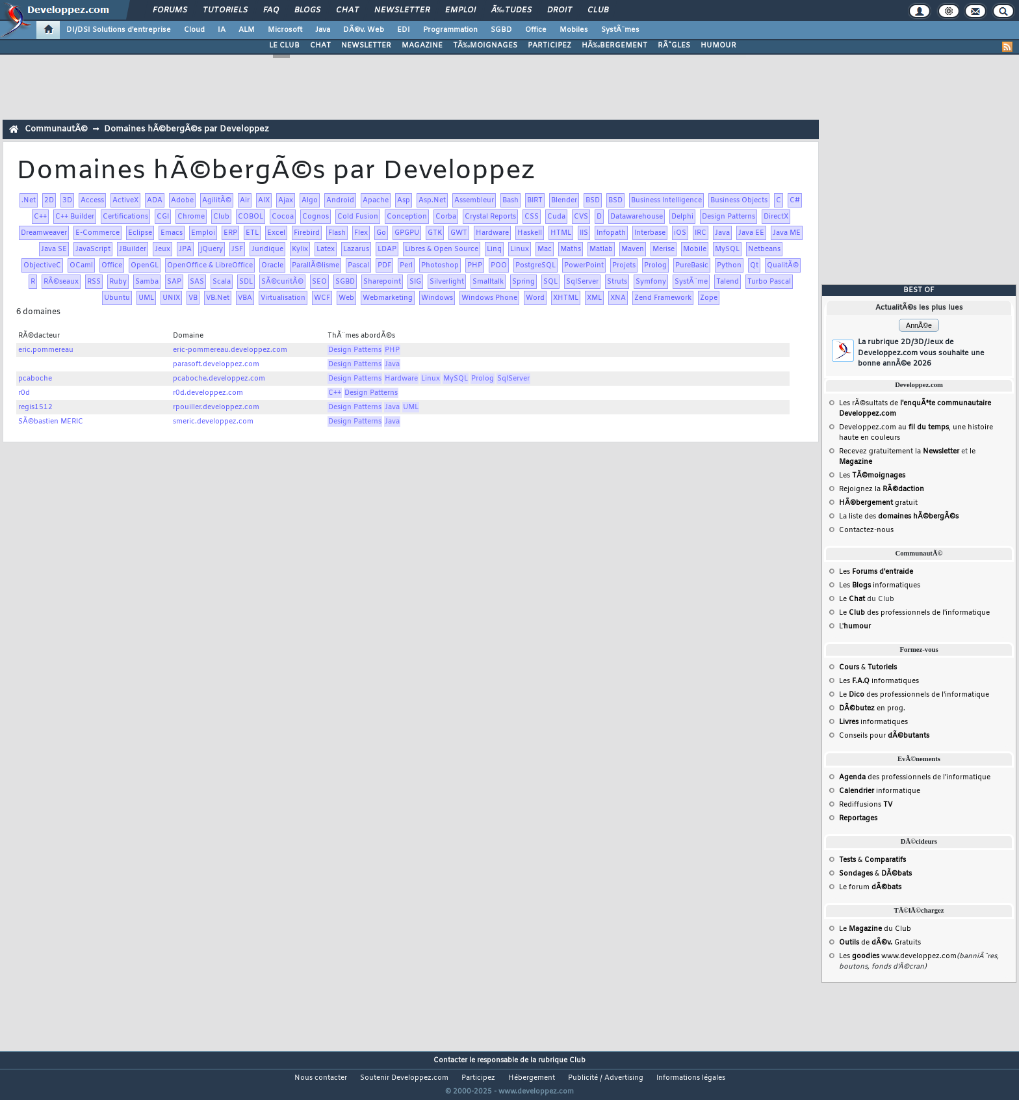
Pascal (358, 265)
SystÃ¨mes (620, 29)
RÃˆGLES (674, 45)
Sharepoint (382, 281)
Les (872, 475)
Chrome (191, 216)
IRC (700, 232)
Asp (403, 200)
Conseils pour (884, 735)
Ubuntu (117, 297)
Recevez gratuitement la (899, 451)
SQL (550, 281)
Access (92, 200)
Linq (494, 249)
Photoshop (440, 265)
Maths (570, 249)
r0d (24, 392)
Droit (559, 10)
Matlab (601, 249)
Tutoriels (225, 10)
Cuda (556, 216)
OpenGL (145, 265)
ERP (230, 232)
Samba (147, 281)
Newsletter (402, 10)
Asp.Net (432, 200)
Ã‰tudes (511, 10)
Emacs (172, 232)
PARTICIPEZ (549, 45)
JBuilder (132, 249)
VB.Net (217, 297)
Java (322, 29)
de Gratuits (880, 942)
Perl (406, 265)
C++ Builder (74, 216)
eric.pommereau (45, 350)
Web (346, 297)
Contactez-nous (866, 530)
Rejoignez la (881, 489)
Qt (754, 265)
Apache (376, 200)
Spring (523, 281)
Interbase (649, 232)
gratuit (878, 502)
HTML (560, 232)
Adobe (182, 200)
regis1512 (35, 407)
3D (67, 200)
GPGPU (406, 232)
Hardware (492, 232)
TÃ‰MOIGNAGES (485, 45)
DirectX (776, 216)
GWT (458, 232)
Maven (632, 249)
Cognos (315, 216)
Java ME (787, 232)
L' (855, 626)
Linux (519, 249)
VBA (245, 297)
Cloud (194, 29)
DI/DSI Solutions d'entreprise (118, 29)
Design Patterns (728, 216)
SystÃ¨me (691, 281)
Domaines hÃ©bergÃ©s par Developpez (186, 129)
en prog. (872, 708)
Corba (445, 216)
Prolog (655, 265)
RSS (94, 281)
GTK (435, 232)
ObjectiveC (42, 265)
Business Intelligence (666, 200)
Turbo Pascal (769, 281)
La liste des (899, 516)
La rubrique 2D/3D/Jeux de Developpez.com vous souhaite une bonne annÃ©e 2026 (921, 353)
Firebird (307, 232)
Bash (510, 200)
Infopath (611, 232)
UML (146, 297)
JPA (185, 249)
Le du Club (875, 928)
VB (193, 297)
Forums (169, 10)
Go (381, 232)
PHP (474, 265)
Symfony (651, 281)
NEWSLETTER (366, 45)
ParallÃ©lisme (315, 265)
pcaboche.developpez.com (219, 378)
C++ (40, 216)
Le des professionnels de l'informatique (914, 612)
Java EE (751, 232)
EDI (403, 29)
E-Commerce (97, 232)
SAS (197, 281)
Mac (544, 249)
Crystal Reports (490, 216)
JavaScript (92, 249)
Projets (624, 265)
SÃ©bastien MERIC (50, 421)
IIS (584, 232)
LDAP (387, 249)
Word (535, 297)
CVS (581, 216)
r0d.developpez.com (208, 392)
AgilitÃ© (216, 200)
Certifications (125, 216)
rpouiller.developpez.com (216, 407)
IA (222, 29)
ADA (154, 200)
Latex (325, 249)
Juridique (267, 249)
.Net (28, 200)
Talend (727, 281)
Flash (337, 232)
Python (729, 265)
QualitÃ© (783, 265)
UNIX (171, 297)
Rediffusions (865, 804)
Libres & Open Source (441, 249)
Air (245, 200)
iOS (680, 232)
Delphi (682, 216)
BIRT (535, 200)
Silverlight (447, 281)
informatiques (873, 722)
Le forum (870, 887)
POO (499, 265)
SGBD (501, 29)
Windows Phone (489, 297)
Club (598, 10)
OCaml (81, 265)
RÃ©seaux (61, 281)
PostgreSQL (535, 265)
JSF (237, 249)
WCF (322, 297)
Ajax (285, 200)
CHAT (320, 45)
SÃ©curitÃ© (282, 281)
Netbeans (764, 249)
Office (536, 29)
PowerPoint (584, 265)
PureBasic (691, 265)
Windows (437, 297)
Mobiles (574, 29)
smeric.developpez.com (213, 421)
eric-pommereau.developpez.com (230, 350)
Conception (407, 216)
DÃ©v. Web (363, 29)
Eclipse (140, 232)
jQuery (211, 249)
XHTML (565, 297)
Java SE (54, 249)
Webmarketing (388, 297)
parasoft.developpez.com (216, 364)
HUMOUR (718, 45)
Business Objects (738, 200)
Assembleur (474, 200)
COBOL (250, 216)
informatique (879, 791)
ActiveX (125, 200)
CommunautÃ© (56, 129)
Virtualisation (283, 297)
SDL (246, 281)
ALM (247, 29)
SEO (319, 281)
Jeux (162, 249)
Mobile (694, 249)
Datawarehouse (636, 216)
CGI (163, 216)
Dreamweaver (44, 232)
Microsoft (285, 29)
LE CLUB (284, 45)
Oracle (272, 265)
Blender (564, 200)
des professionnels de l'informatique (914, 777)
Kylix (300, 249)
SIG (415, 281)
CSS (531, 216)
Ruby (118, 281)
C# (795, 200)
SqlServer (582, 281)
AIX (264, 200)
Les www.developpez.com (898, 956)
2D (49, 200)
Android (340, 200)
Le (852, 599)
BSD (593, 200)
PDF (384, 265)
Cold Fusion (357, 216)
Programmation (450, 29)
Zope (708, 297)
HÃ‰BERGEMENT (614, 45)
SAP (174, 281)
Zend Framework (662, 297)
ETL (252, 232)
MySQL (727, 249)
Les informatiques (879, 585)
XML (594, 297)
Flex (361, 232)
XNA (618, 297)
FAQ (271, 10)
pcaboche (35, 378)
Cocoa (283, 216)
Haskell (529, 232)
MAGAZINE (422, 45)
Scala (222, 281)
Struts (617, 281)
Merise (663, 249)
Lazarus (356, 249)
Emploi (460, 10)
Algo (310, 200)
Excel (276, 232)
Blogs (307, 10)
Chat (347, 10)
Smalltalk (488, 281)
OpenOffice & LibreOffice (210, 265)
